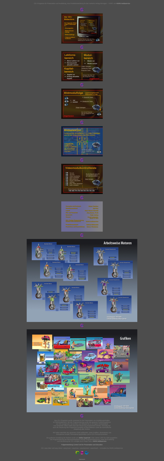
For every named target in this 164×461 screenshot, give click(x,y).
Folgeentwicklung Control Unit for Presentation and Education (82, 445)
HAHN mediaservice (123, 3)
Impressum (82, 459)
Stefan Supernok (84, 438)
